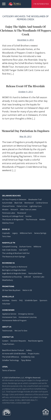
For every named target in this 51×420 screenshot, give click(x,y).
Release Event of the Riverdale (25, 86)
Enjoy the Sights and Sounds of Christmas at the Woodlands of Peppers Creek (25, 30)
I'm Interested (41, 4)
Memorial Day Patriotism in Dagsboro (25, 131)
